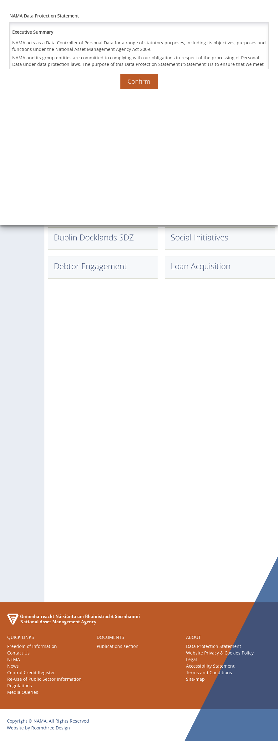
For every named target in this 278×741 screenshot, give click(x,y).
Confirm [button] (139, 81)
